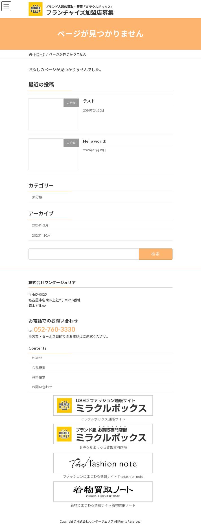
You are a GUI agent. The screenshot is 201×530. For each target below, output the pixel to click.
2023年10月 (41, 235)
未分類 (37, 197)
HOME (37, 357)
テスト (89, 101)
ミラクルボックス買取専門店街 (103, 445)
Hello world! (94, 140)
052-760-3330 (54, 329)
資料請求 (38, 377)
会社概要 (38, 367)
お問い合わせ (42, 387)
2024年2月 (40, 225)
